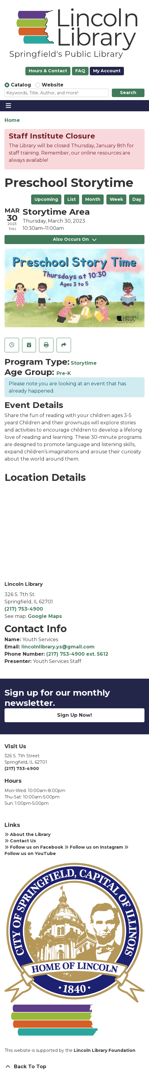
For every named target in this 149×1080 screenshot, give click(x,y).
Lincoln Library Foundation (104, 1050)
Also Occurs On (74, 239)
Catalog (21, 85)
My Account (107, 70)
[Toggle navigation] (8, 106)
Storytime (84, 363)
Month (92, 199)
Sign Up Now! (74, 715)
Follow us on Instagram (93, 847)
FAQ (80, 70)
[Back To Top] (74, 1067)
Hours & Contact (48, 70)
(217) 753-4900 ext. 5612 (77, 654)
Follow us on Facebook (34, 847)
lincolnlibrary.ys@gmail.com (58, 647)
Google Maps (45, 616)
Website (52, 85)
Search (128, 92)
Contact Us (20, 840)
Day (136, 199)
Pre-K (64, 373)
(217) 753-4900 (24, 609)
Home (12, 120)
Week (116, 199)
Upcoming (46, 199)
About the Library (27, 834)
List (71, 199)
